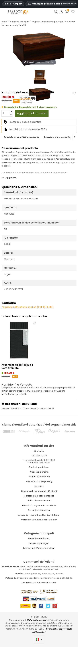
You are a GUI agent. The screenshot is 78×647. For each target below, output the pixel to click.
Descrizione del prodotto (57, 137)
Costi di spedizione (39, 467)
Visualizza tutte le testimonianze (39, 582)
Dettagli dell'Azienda (39, 510)
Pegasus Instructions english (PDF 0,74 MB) (27, 307)
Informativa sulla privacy (39, 481)
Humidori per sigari (41, 390)
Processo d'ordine (39, 471)
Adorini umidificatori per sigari (39, 548)
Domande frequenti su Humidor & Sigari (39, 514)
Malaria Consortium (37, 620)
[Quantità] (5, 113)
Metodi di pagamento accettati (39, 505)
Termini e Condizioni (39, 476)
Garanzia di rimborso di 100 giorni (39, 491)
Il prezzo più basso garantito (39, 495)
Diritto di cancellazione (39, 500)
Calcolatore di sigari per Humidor (39, 519)
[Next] (74, 137)
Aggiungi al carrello (31, 113)
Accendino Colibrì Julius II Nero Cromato (17, 366)
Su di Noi (39, 486)
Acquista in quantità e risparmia (21, 137)
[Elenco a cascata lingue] (39, 639)
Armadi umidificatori (15, 390)
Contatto (39, 451)
